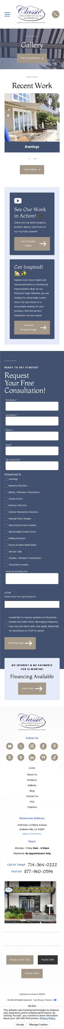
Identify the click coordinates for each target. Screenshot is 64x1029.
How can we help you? (17, 571)
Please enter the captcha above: (20, 597)
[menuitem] (32, 1006)
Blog (32, 791)
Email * (9, 445)
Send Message (20, 643)
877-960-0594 (38, 871)
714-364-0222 (42, 864)
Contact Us (32, 796)
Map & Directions (32, 834)
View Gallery (32, 170)
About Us (32, 775)
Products (32, 780)
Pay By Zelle (48, 960)
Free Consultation (32, 58)
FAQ (32, 802)
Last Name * (11, 415)
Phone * (9, 430)
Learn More (32, 688)
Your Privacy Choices (44, 1000)
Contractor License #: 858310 (32, 994)
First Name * (11, 400)
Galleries (31, 786)
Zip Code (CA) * (13, 460)
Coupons (32, 807)
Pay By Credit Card (20, 960)
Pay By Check (32, 973)
